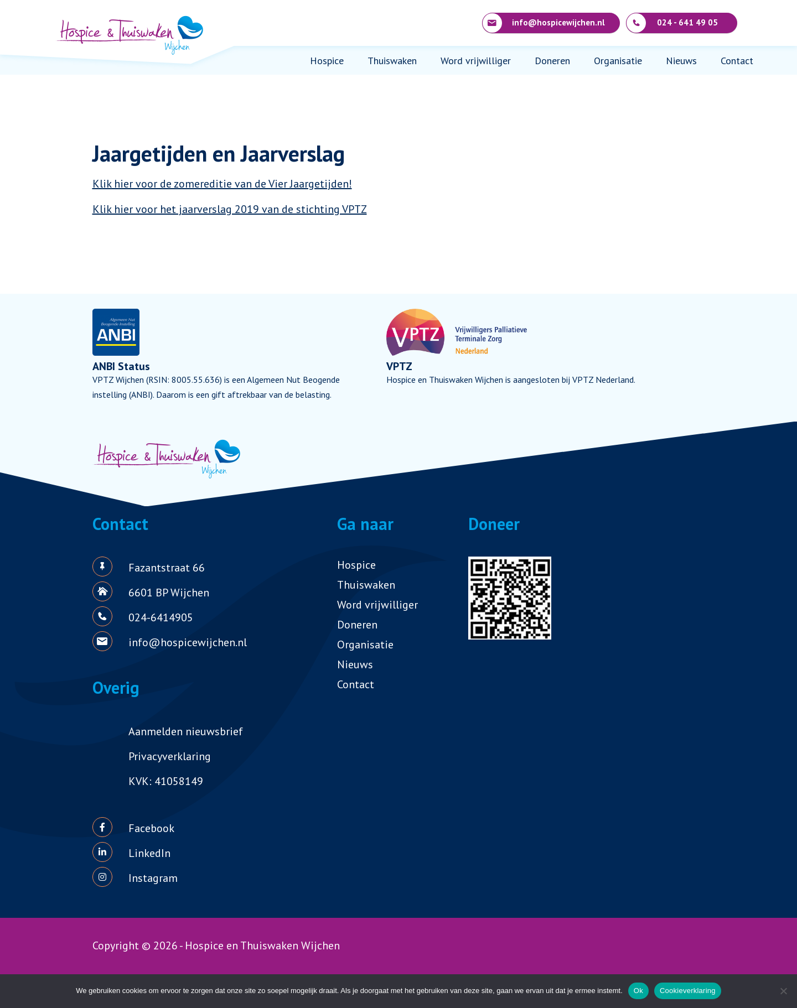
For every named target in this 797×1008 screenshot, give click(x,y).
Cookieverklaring (688, 990)
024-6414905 (160, 617)
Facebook (151, 828)
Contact (737, 60)
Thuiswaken (392, 60)
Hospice (327, 60)
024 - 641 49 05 (672, 23)
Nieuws (681, 60)
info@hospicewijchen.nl (544, 23)
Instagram (153, 878)
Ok (638, 990)
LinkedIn (149, 853)
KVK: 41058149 (165, 781)
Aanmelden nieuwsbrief (185, 731)
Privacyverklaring (169, 756)
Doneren (552, 60)
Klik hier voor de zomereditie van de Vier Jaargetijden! (222, 183)
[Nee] (783, 990)
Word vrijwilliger (476, 60)
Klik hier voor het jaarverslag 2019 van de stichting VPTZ (229, 209)
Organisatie (618, 60)
